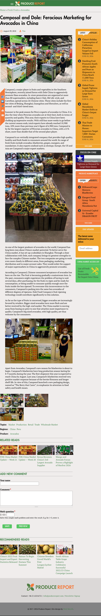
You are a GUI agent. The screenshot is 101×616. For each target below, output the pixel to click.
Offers (83, 181)
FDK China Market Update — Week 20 (27, 458)
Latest (82, 33)
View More (88, 223)
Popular (93, 33)
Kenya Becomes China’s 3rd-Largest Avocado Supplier (44, 461)
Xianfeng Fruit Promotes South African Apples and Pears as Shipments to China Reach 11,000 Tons (89, 69)
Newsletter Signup (72, 596)
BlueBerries (87, 192)
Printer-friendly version (2, 110)
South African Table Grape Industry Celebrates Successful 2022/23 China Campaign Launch (64, 565)
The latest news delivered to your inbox (86, 239)
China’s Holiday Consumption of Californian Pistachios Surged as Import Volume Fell (90, 46)
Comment (5, 489)
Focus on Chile (88, 152)
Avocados (14, 434)
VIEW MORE (88, 146)
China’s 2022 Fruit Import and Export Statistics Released (8, 559)
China (12, 429)
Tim (23, 31)
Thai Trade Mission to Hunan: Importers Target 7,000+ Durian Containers (90, 129)
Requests (93, 181)
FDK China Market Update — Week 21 (8, 458)
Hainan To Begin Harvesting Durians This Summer (26, 561)
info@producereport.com (53, 596)
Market (11, 425)
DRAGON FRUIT (89, 216)
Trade (37, 425)
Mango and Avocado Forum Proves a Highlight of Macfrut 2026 (64, 461)
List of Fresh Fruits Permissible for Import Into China (88, 272)
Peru (19, 429)
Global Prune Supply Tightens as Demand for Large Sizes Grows (89, 91)
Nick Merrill (68, 609)
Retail (30, 425)
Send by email (2, 115)
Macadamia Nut (89, 206)
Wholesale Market (49, 425)
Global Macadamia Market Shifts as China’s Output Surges (89, 110)
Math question (7, 511)
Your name (5, 480)
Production (21, 425)
